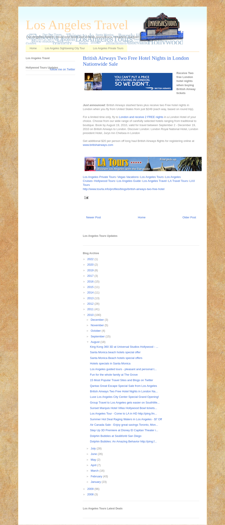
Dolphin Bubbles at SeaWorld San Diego (115, 436)
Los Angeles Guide (129, 181)
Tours (86, 184)
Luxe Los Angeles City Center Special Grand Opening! (124, 396)
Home (33, 48)
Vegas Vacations (128, 177)
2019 (90, 270)
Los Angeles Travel (77, 25)
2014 (90, 292)
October (96, 330)
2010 (90, 315)
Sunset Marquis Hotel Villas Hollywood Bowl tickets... (123, 408)
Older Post (189, 217)
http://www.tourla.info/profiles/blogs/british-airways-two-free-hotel (123, 189)
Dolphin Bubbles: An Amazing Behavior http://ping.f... (123, 441)
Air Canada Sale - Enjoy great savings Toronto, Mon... (124, 424)
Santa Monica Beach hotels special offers (116, 358)
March (95, 470)
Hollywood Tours (104, 181)
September (98, 336)
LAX (192, 181)
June (94, 454)
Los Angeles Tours (151, 177)
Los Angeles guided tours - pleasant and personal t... (123, 369)
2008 (90, 494)
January (96, 481)
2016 (90, 281)
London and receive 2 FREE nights (141, 117)
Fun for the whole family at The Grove (114, 374)
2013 (90, 298)
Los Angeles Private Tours (108, 48)
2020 (90, 264)
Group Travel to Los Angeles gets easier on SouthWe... (125, 402)
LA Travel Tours (178, 181)
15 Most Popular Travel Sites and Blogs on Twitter (121, 380)
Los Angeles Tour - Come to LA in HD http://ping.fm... (123, 413)
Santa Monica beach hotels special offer (115, 352)
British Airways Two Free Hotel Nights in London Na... (124, 391)
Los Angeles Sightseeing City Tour (65, 48)
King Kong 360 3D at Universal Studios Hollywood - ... (124, 346)
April (94, 465)
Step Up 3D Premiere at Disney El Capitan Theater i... (124, 430)
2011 (90, 309)
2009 (90, 489)
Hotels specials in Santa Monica (110, 363)
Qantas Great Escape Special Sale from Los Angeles (123, 385)
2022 (90, 259)
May (94, 459)
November (98, 325)
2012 (90, 303)
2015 (90, 287)
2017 (90, 275)
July (94, 448)
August (95, 342)
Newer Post (93, 217)
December (98, 319)
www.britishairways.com (98, 145)
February (97, 476)
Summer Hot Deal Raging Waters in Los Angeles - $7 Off (126, 419)
